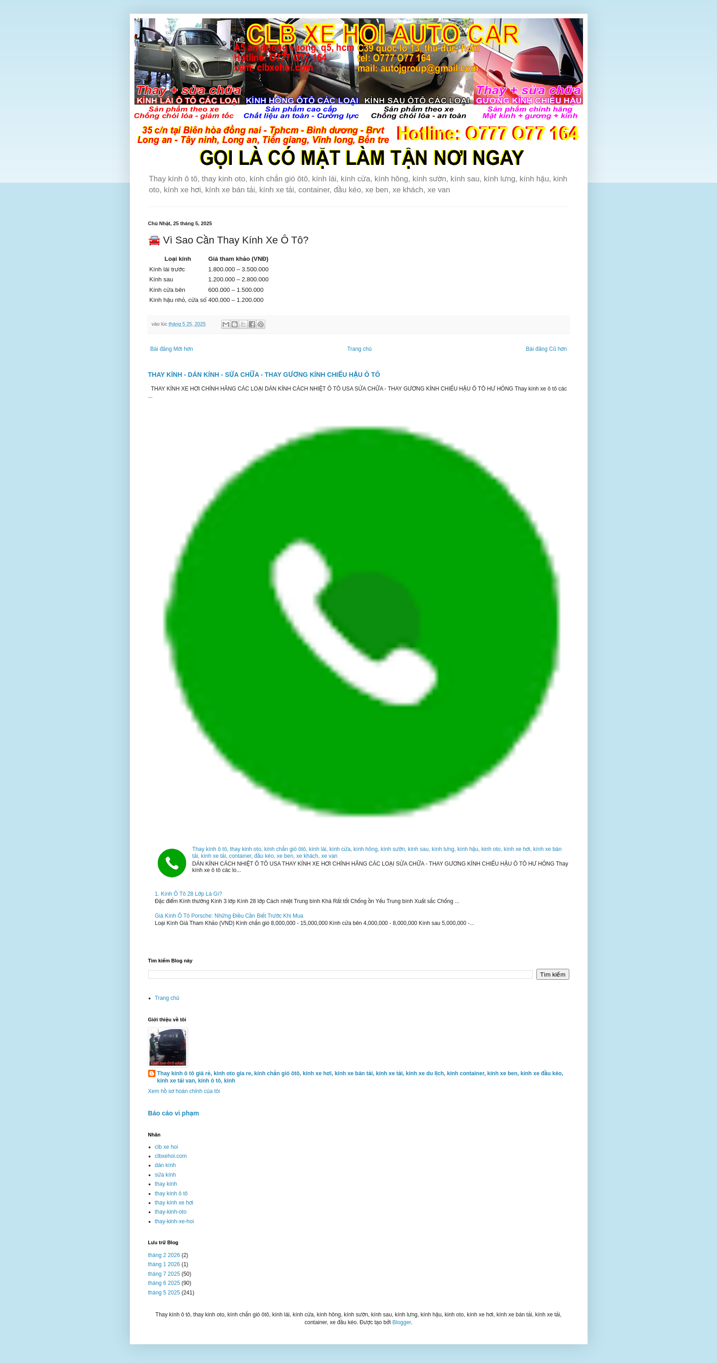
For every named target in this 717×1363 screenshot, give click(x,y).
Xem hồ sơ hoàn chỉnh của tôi (184, 1091)
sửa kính (165, 1175)
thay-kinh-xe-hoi (174, 1221)
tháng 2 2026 (164, 1255)
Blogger (401, 1322)
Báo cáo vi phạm (173, 1113)
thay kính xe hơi (174, 1202)
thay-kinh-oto (171, 1212)
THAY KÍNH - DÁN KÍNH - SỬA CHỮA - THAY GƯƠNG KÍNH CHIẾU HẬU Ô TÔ (264, 374)
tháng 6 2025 (164, 1283)
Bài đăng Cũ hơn (546, 349)
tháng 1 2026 (164, 1264)
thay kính (166, 1184)
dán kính (165, 1165)
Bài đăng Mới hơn (171, 349)
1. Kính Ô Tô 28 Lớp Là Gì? (188, 894)
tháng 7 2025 (164, 1274)
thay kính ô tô (171, 1193)
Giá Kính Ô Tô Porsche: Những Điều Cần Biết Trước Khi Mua (229, 916)
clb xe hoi (166, 1147)
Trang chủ (359, 349)
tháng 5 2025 (164, 1292)
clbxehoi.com (171, 1156)
